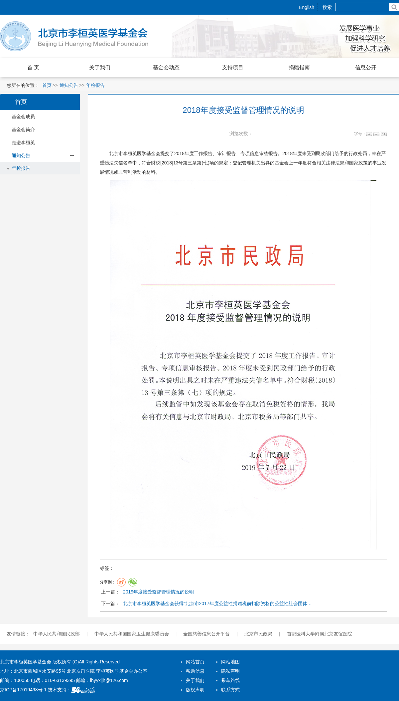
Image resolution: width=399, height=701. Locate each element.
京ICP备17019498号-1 (23, 689)
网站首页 (195, 661)
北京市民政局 (258, 633)
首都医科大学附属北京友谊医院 (319, 633)
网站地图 (230, 661)
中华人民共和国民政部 (56, 633)
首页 (47, 85)
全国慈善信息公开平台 (206, 633)
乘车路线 (230, 680)
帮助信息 (195, 671)
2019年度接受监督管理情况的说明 (158, 591)
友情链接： (18, 633)
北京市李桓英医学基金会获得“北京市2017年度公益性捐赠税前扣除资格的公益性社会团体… (217, 603)
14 (383, 134)
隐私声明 (230, 671)
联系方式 (230, 689)
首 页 (33, 67)
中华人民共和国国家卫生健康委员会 (131, 633)
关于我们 (195, 680)
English (306, 7)
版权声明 (195, 689)
